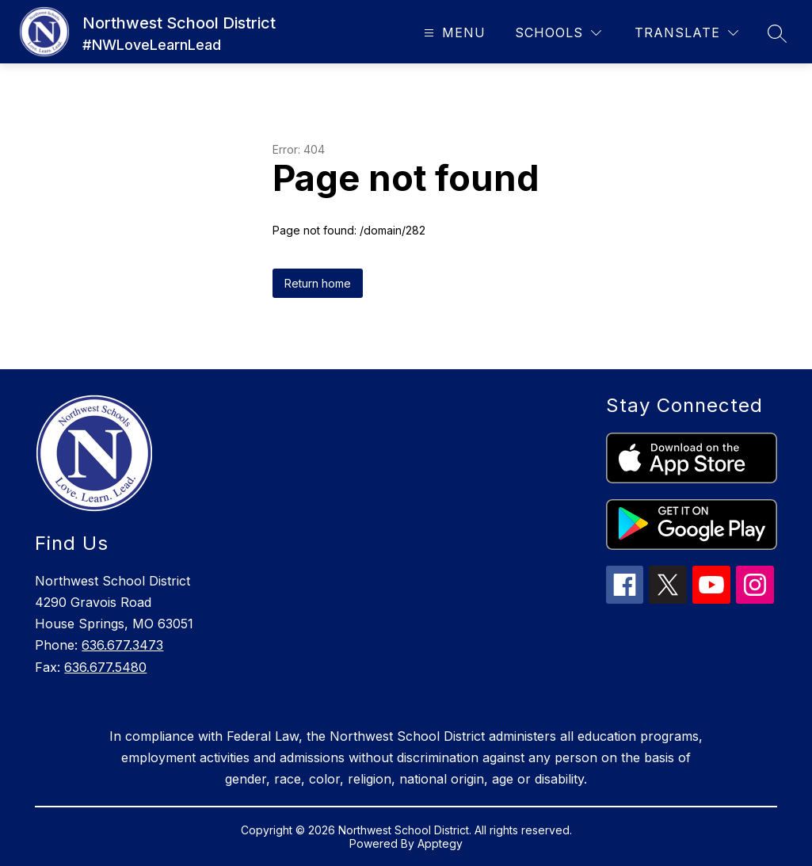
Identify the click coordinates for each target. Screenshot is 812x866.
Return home (317, 283)
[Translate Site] (686, 33)
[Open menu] (453, 33)
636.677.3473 (122, 645)
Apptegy (440, 843)
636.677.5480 (105, 667)
